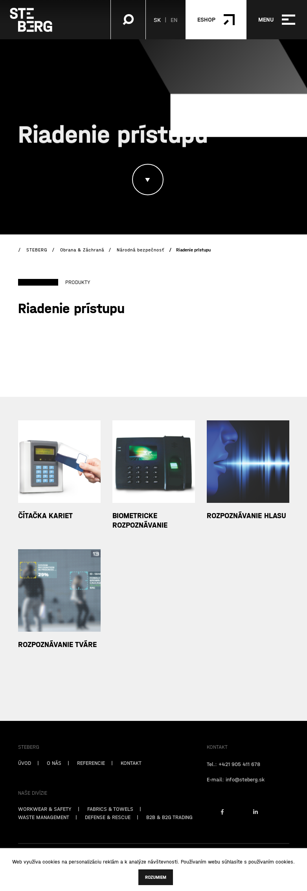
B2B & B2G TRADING (169, 823)
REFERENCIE (91, 769)
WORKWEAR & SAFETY (45, 815)
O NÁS (54, 769)
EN (174, 19)
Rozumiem (155, 877)
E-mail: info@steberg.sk (236, 786)
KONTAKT (131, 769)
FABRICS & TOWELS (110, 815)
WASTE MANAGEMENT (43, 823)
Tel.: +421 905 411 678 (233, 770)
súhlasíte (232, 862)
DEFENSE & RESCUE (108, 823)
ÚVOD (24, 769)
